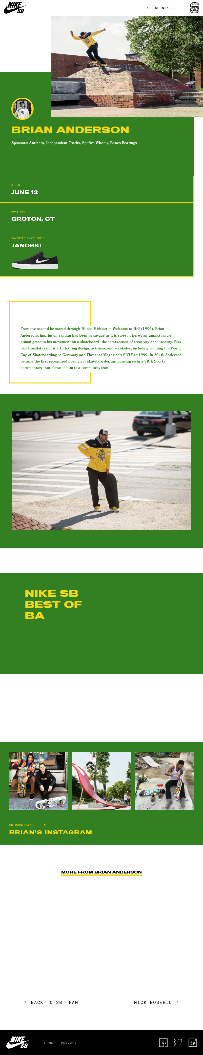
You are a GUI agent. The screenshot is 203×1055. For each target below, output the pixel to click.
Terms (48, 1042)
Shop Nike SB (161, 7)
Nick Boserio (156, 1002)
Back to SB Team (51, 1002)
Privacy (69, 1042)
